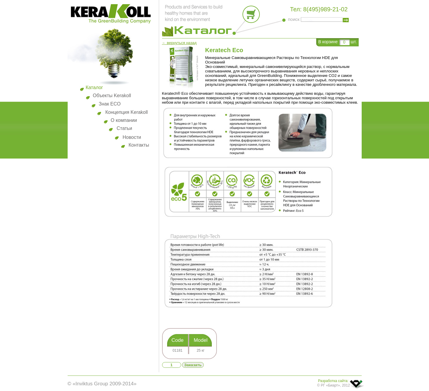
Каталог (94, 87)
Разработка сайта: (333, 381)
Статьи (124, 128)
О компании (124, 120)
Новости (132, 137)
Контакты (139, 145)
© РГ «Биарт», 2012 (333, 385)
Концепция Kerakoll (126, 112)
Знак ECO (110, 103)
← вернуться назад (179, 43)
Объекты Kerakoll (112, 95)
